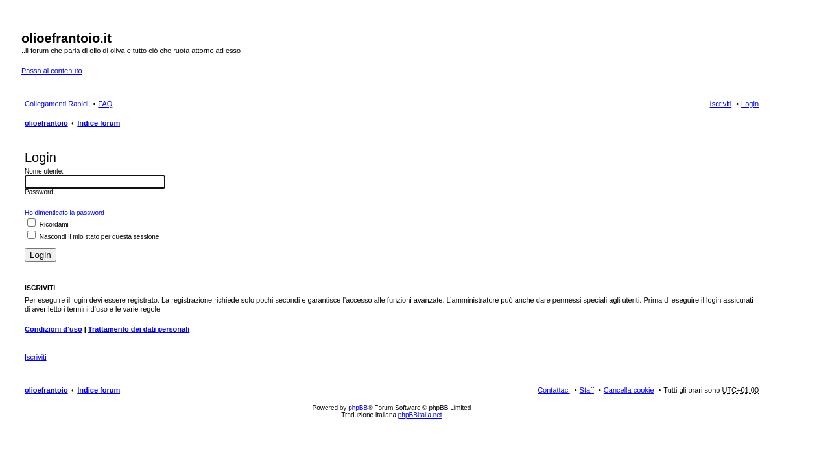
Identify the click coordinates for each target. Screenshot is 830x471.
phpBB (358, 407)
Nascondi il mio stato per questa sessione (93, 236)
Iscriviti (36, 357)
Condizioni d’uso (53, 329)
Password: (40, 192)
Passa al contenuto (51, 71)
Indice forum (98, 123)
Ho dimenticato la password (64, 212)
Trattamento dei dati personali (138, 329)
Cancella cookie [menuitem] (629, 390)
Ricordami (48, 224)
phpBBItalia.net (420, 415)
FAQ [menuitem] (105, 104)
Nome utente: (44, 171)
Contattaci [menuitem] (554, 390)
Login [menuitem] (750, 104)
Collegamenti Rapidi (56, 104)
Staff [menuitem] (587, 390)
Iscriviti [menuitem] (721, 104)
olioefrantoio (46, 123)
